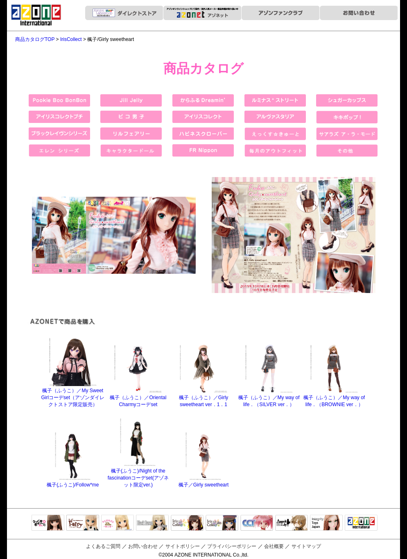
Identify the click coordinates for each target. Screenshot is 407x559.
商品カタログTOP (34, 39)
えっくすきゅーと (48, 523)
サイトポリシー (182, 546)
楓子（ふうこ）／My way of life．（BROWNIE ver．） (334, 398)
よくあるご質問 (103, 546)
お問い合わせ (143, 546)
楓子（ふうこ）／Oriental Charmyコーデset (138, 398)
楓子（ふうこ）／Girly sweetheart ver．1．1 (203, 398)
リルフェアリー (82, 523)
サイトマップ (306, 546)
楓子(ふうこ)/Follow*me (73, 482)
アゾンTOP (361, 523)
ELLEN (222, 523)
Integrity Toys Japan (326, 523)
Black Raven (152, 523)
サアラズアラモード (117, 523)
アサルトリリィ (291, 523)
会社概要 (274, 546)
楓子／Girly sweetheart (204, 482)
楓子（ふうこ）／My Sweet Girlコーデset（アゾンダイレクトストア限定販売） (72, 394)
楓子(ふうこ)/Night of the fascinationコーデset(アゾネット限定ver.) (138, 475)
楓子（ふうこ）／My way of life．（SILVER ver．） (269, 398)
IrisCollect (71, 39)
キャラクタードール (256, 523)
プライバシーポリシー (231, 546)
